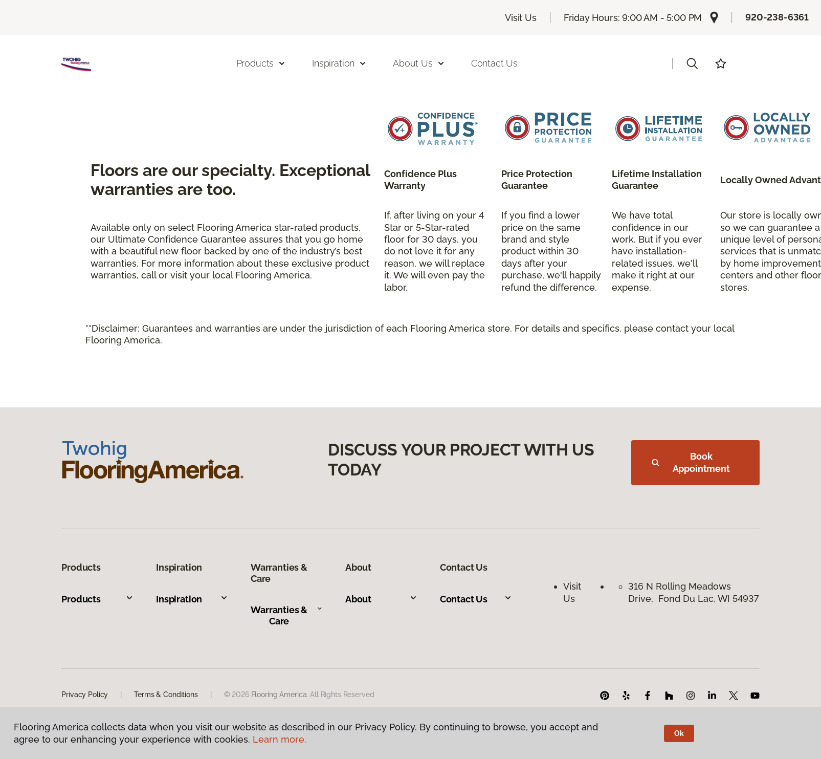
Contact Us (494, 63)
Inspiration (192, 599)
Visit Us (521, 17)
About (381, 599)
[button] (692, 63)
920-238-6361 (777, 17)
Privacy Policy (84, 694)
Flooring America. (279, 694)
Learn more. (279, 739)
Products (97, 599)
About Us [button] (419, 63)
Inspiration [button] (339, 63)
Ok (679, 733)
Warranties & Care (287, 615)
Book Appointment (691, 462)
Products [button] (261, 63)
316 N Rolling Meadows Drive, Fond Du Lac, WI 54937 (693, 592)
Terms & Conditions (165, 694)
